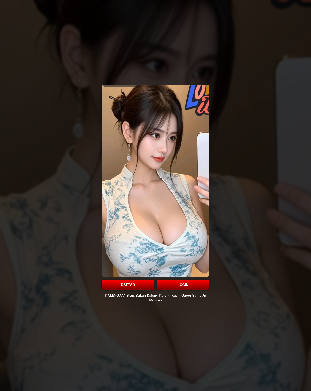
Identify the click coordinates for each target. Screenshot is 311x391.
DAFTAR (128, 285)
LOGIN (183, 285)
